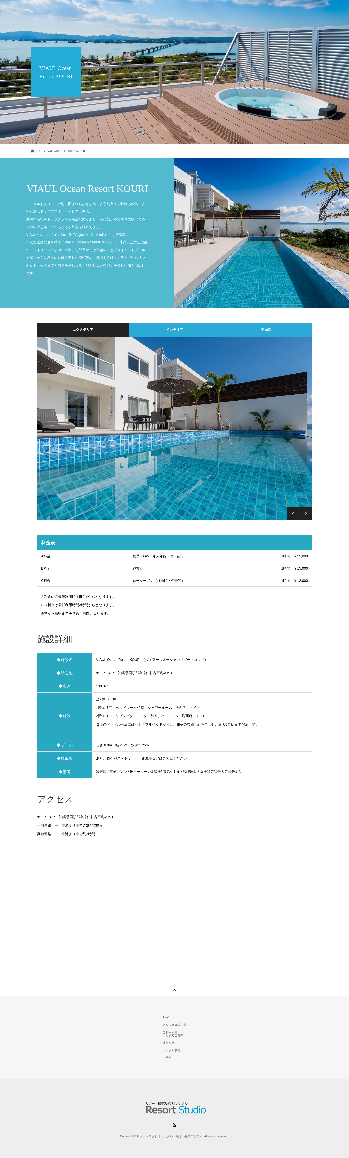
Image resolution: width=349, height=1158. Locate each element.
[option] (174, 428)
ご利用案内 (243, 9)
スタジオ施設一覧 (206, 9)
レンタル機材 (276, 9)
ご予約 (306, 9)
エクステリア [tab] (82, 330)
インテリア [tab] (174, 330)
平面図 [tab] (266, 330)
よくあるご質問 (173, 1035)
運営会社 (168, 1043)
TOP (174, 9)
